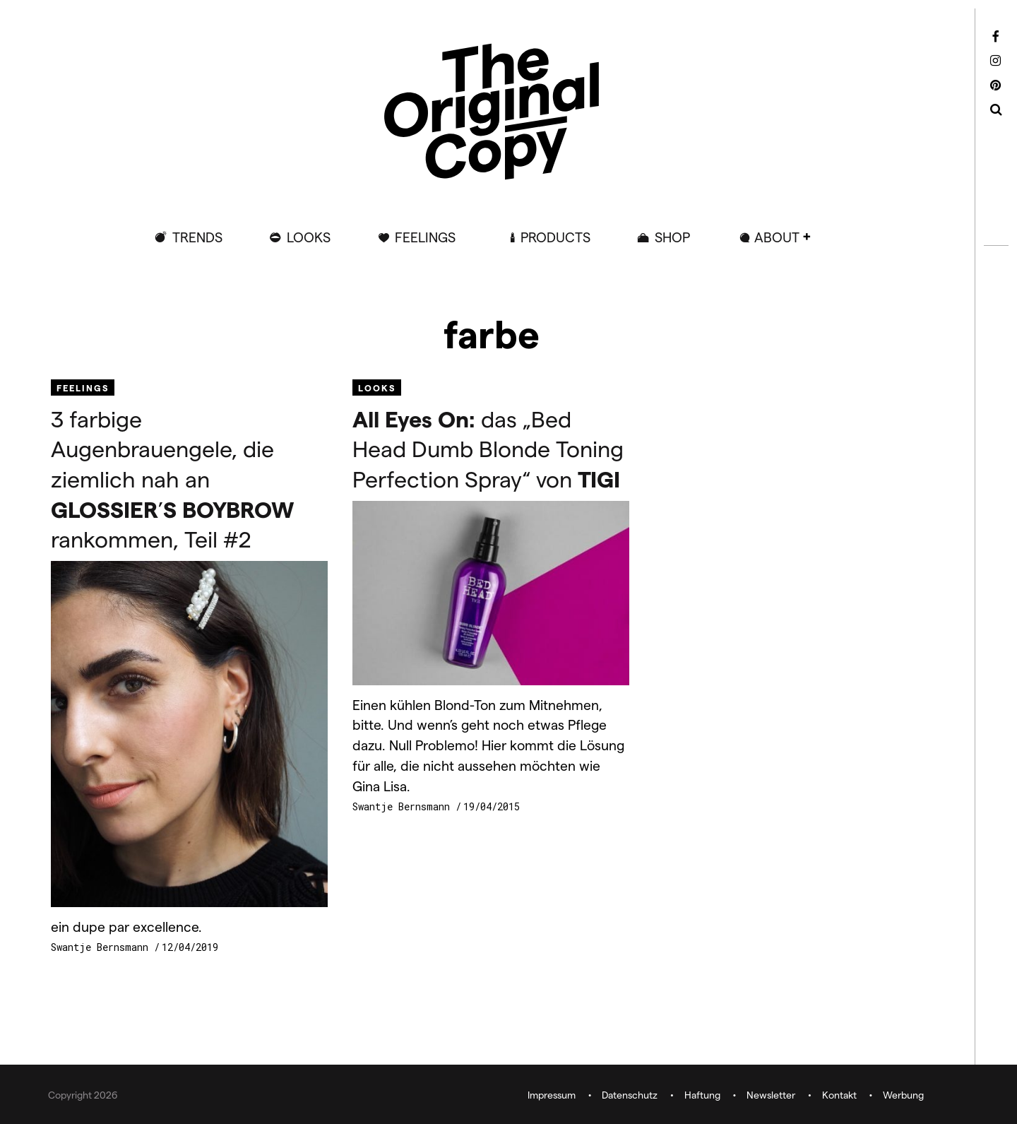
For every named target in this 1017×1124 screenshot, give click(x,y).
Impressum (552, 1095)
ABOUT (776, 237)
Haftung (702, 1095)
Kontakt (839, 1095)
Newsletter (771, 1095)
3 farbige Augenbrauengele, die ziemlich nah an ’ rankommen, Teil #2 (173, 478)
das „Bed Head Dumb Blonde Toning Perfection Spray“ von (488, 448)
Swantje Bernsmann (102, 947)
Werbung (903, 1095)
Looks (309, 237)
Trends (197, 237)
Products (555, 237)
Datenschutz (630, 1095)
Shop (672, 237)
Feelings (425, 237)
